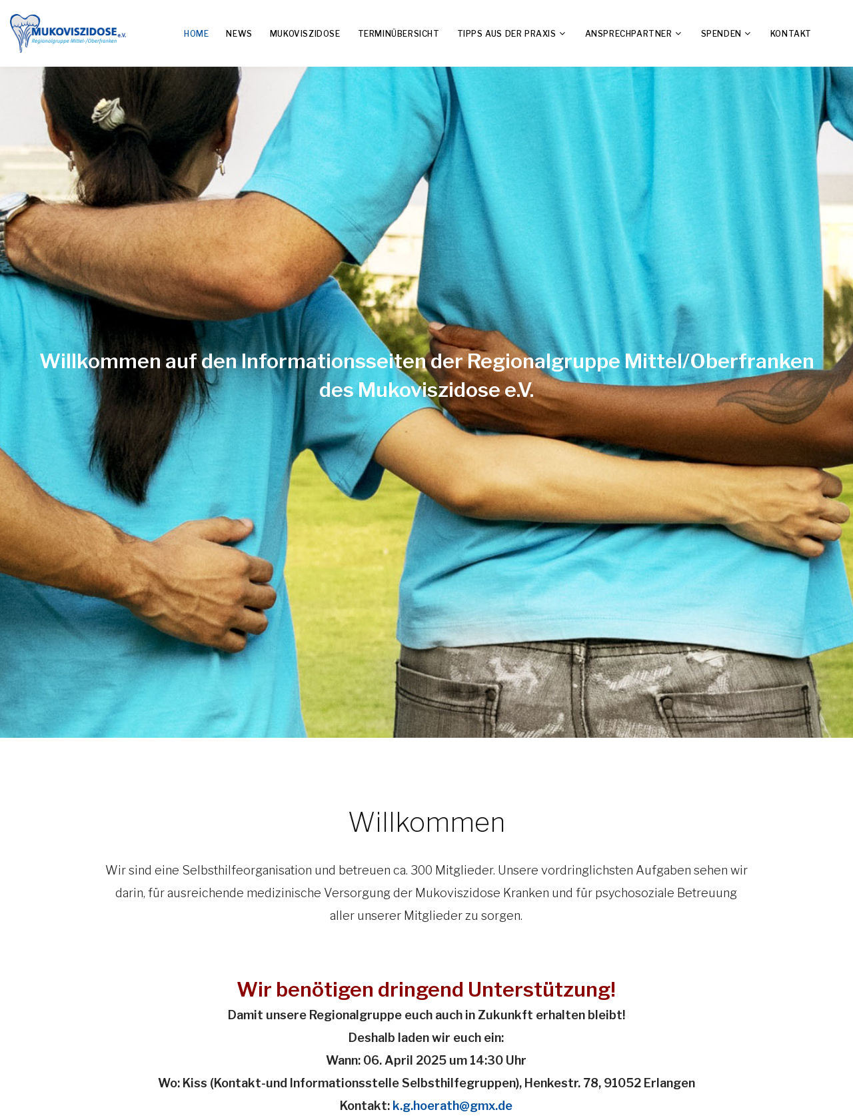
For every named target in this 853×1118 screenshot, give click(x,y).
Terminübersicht (399, 34)
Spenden (721, 34)
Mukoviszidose (305, 34)
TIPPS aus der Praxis (506, 34)
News (239, 34)
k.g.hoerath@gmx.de (452, 1106)
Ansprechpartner (628, 34)
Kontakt (791, 34)
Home (196, 34)
